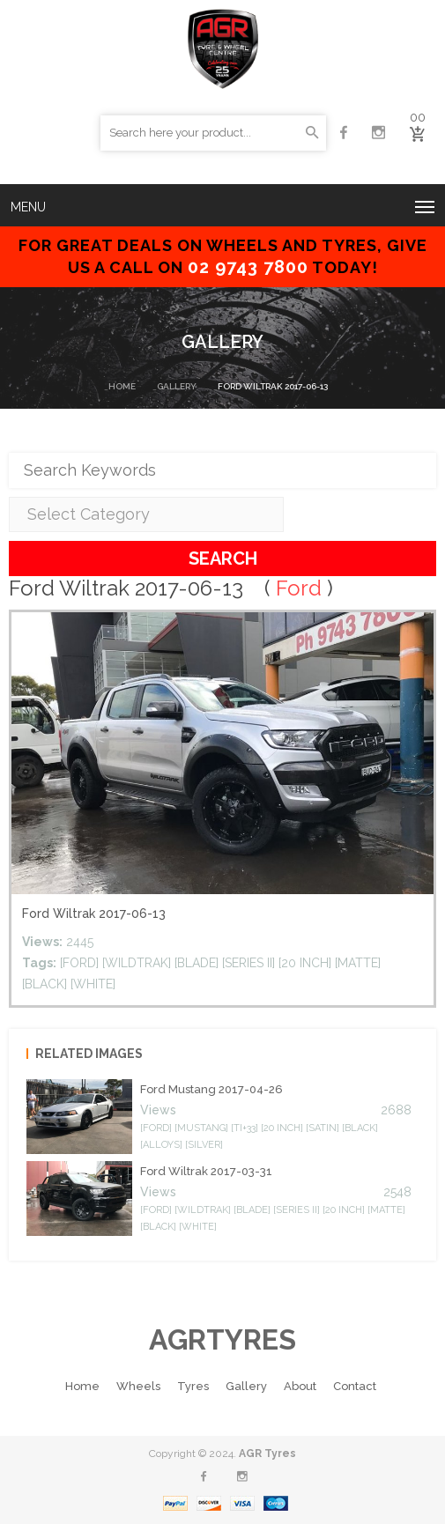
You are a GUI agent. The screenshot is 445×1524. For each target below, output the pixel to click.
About (300, 1386)
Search (223, 558)
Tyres (193, 1386)
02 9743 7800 (248, 266)
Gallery (177, 386)
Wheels (138, 1386)
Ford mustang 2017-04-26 (211, 1089)
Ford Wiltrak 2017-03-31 (206, 1171)
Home (122, 386)
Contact (354, 1386)
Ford (299, 588)
